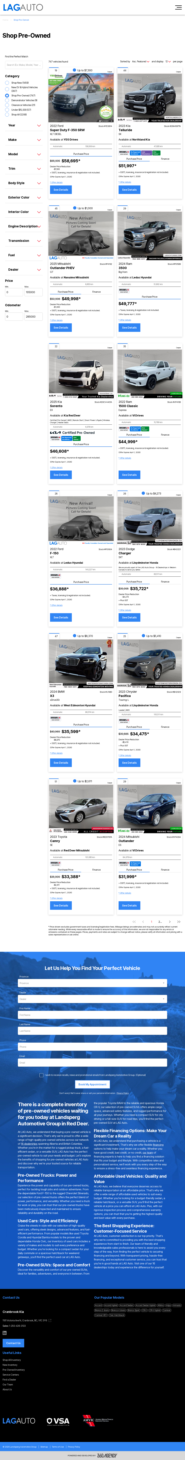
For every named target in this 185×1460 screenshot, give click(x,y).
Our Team (8, 1384)
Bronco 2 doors (102, 1310)
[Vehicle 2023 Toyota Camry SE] (81, 808)
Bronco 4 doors (118, 1310)
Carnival (166, 1310)
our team (148, 1152)
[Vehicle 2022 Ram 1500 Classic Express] (149, 373)
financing (158, 1144)
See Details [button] (61, 189)
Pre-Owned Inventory (14, 1369)
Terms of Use (58, 1447)
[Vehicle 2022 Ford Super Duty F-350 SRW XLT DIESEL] (81, 97)
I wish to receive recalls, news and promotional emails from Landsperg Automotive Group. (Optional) (95, 1075)
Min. (7, 286)
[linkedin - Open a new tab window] (5, 1333)
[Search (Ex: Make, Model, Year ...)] (24, 64)
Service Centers (11, 1374)
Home (5, 20)
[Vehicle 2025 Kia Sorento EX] (81, 373)
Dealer (22, 992)
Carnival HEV (101, 1315)
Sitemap (44, 1447)
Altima (161, 1305)
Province (23, 976)
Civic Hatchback (116, 1315)
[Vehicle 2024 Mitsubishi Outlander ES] (149, 808)
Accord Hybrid (110, 1305)
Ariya (168, 1305)
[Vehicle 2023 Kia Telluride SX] (149, 97)
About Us (7, 1389)
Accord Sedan (126, 1305)
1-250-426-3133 (17, 1325)
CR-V (144, 1310)
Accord (98, 1305)
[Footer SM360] (107, 1456)
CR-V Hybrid (154, 1310)
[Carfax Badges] (139, 153)
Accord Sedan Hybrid (145, 1305)
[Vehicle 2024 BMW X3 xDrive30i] (81, 663)
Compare (109, 72)
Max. (27, 286)
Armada (177, 1305)
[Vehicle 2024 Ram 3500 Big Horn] (149, 235)
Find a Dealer (9, 1379)
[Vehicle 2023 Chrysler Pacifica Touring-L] (149, 663)
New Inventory (10, 1364)
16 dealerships (29, 1143)
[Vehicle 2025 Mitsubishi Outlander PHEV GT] (81, 235)
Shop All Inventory (12, 1360)
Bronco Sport (134, 1310)
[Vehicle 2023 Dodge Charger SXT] (149, 520)
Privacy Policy (74, 1447)
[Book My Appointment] (92, 1084)
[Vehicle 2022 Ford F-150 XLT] (81, 520)
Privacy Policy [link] (123, 1093)
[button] (56, 182)
